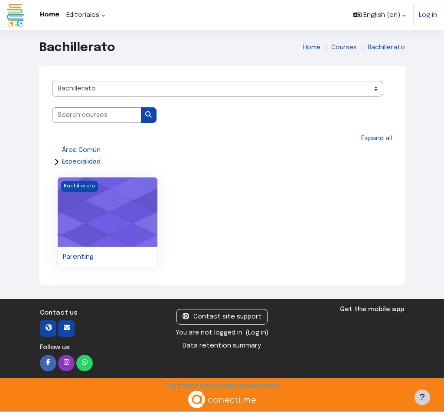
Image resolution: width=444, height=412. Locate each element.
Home (310, 48)
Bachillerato (386, 48)
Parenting (79, 257)
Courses (343, 48)
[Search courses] (96, 115)
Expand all (376, 138)
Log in (427, 15)
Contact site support (222, 317)
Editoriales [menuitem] (82, 15)
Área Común (81, 150)
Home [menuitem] (49, 14)
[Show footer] (422, 397)
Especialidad (81, 162)
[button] (379, 15)
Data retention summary (222, 346)
